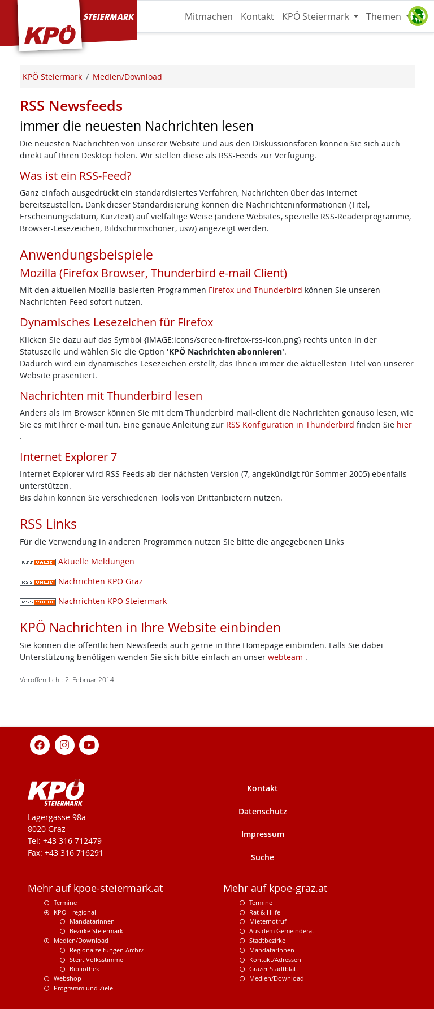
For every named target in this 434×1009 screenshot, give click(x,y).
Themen (384, 16)
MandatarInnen (271, 950)
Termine (65, 902)
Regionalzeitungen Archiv (107, 950)
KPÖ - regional (75, 912)
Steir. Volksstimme (96, 959)
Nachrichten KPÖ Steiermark (93, 601)
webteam (285, 657)
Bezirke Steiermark (96, 930)
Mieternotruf (268, 921)
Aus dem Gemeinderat (281, 930)
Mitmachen (209, 16)
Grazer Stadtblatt (273, 968)
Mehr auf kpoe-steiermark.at (95, 888)
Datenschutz (262, 811)
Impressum (262, 834)
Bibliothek (84, 968)
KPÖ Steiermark (316, 16)
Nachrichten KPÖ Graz (81, 581)
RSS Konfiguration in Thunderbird (291, 424)
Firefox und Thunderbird (257, 289)
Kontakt (257, 16)
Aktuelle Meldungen (77, 561)
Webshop (67, 978)
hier (404, 424)
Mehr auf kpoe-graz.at (275, 888)
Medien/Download (81, 940)
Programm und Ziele (83, 988)
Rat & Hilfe (264, 912)
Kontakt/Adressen (275, 959)
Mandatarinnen (92, 921)
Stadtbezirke (267, 940)
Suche (262, 857)
